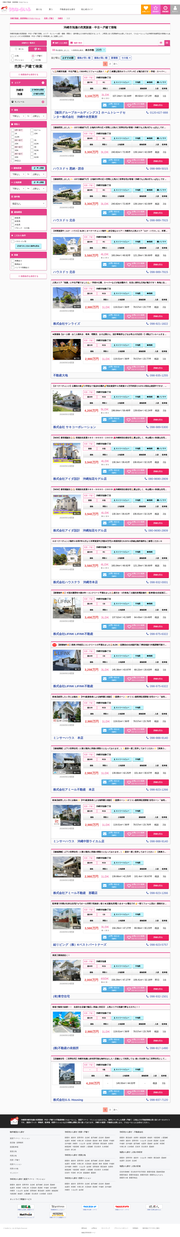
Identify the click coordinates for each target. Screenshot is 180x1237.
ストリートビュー (121, 82)
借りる (39, 9)
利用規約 (135, 1228)
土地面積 (28, 182)
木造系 (17, 225)
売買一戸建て (15, 1160)
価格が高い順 (100, 58)
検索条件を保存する (28, 74)
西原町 (40, 1188)
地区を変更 (39, 94)
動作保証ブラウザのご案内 (151, 1228)
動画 (149, 82)
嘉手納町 (39, 1185)
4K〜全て (19, 154)
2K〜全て (19, 140)
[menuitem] (16, 9)
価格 (14, 110)
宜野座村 (33, 1191)
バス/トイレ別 (20, 241)
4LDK (36, 157)
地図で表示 (76, 43)
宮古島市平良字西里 (138, 1172)
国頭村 (95, 1141)
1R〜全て (19, 130)
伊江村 (73, 1150)
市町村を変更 (38, 90)
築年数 (15, 197)
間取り (15, 124)
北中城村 (53, 1188)
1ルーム (37, 130)
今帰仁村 (25, 1188)
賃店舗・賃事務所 (16, 1143)
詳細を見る (158, 105)
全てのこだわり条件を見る (28, 246)
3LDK (36, 150)
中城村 (46, 1188)
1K (16, 133)
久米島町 (42, 1194)
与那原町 (13, 1194)
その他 (38, 60)
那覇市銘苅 (124, 1175)
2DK (16, 144)
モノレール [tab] (18, 102)
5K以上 (18, 161)
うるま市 (19, 1191)
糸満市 (48, 1191)
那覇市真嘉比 (134, 1175)
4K (35, 154)
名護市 (12, 1188)
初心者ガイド (87, 9)
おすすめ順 (68, 58)
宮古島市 (35, 1194)
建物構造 (16, 212)
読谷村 (46, 1185)
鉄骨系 (17, 221)
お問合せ (94, 1228)
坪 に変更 (38, 168)
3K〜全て (19, 147)
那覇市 (12, 1185)
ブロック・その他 (22, 228)
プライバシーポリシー (121, 1228)
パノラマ (161, 82)
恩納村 (52, 1185)
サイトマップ (105, 1228)
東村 (100, 1141)
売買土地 (13, 1156)
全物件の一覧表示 (28, 43)
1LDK (17, 137)
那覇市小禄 (124, 1178)
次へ (115, 64)
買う (51, 9)
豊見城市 (41, 1191)
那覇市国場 (151, 1172)
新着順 (114, 58)
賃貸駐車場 (14, 1147)
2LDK (36, 144)
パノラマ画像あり (22, 267)
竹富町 (73, 1173)
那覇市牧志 (133, 1178)
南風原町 (55, 1191)
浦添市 (18, 1185)
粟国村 (93, 1173)
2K (35, 140)
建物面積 (28, 168)
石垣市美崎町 (125, 1172)
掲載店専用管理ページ (88, 1232)
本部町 (18, 1188)
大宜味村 (33, 1188)
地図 (138, 82)
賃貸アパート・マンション (20, 1138)
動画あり (18, 264)
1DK (36, 133)
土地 (17, 56)
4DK (16, 157)
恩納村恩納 (160, 1172)
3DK (16, 150)
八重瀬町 (27, 1194)
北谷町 (32, 1185)
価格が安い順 (83, 58)
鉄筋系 (17, 218)
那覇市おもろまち (156, 1175)
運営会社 (84, 1228)
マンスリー (14, 1173)
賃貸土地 (13, 1151)
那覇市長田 (144, 1175)
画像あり (18, 261)
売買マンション (16, 1164)
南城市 (20, 1194)
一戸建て (38, 56)
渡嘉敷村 (86, 1173)
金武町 (26, 1191)
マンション (19, 60)
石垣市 (49, 1194)
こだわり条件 (18, 235)
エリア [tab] (16, 83)
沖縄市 (12, 1191)
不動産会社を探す (67, 9)
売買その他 (14, 1169)
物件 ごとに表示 (59, 43)
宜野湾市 (25, 1185)
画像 (14, 255)
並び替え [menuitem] (55, 58)
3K (35, 147)
